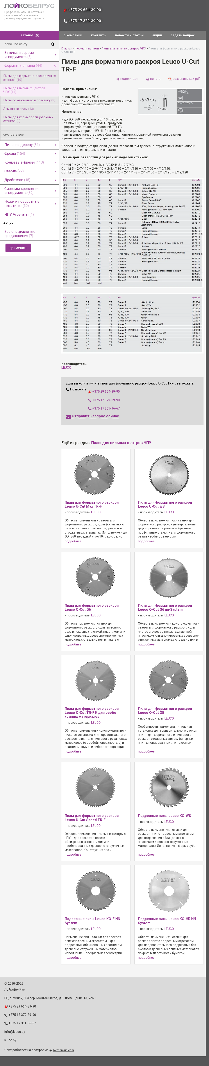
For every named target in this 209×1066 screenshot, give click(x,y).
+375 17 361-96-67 (104, 408)
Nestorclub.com (63, 1050)
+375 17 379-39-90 (82, 20)
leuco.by (10, 1040)
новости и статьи (129, 35)
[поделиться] (127, 79)
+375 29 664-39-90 (82, 9)
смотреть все (13, 135)
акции (157, 35)
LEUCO (66, 368)
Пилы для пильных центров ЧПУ (124, 48)
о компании (73, 35)
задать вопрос (183, 35)
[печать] (153, 79)
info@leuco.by (14, 1032)
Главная (66, 48)
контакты (98, 35)
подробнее (73, 541)
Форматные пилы (87, 48)
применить (18, 248)
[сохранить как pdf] (184, 79)
